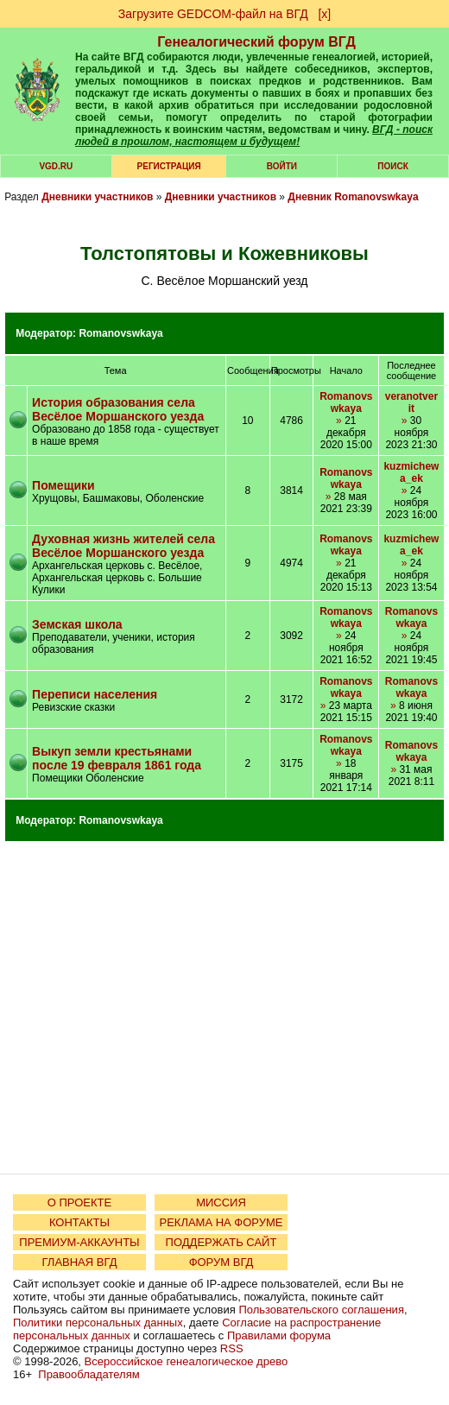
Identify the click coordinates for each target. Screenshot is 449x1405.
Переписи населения (94, 694)
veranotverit (411, 402)
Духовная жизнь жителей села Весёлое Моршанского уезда (123, 546)
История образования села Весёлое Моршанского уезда (118, 409)
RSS (231, 1348)
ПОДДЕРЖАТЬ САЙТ (221, 1242)
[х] (324, 14)
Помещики (63, 485)
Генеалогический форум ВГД (256, 42)
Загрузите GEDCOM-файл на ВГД (213, 14)
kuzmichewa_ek (411, 472)
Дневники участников (97, 197)
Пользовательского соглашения (321, 1309)
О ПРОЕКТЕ (79, 1202)
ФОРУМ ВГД (221, 1262)
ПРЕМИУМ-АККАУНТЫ (79, 1242)
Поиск (392, 166)
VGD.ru (56, 166)
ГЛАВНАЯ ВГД (79, 1262)
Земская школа (77, 624)
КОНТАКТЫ (79, 1222)
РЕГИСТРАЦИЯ (169, 166)
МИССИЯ (221, 1202)
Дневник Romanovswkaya (353, 197)
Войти (282, 166)
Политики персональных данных (98, 1322)
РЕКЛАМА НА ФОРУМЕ (220, 1222)
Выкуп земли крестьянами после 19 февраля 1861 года (116, 758)
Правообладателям (88, 1374)
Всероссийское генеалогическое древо (186, 1361)
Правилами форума (279, 1335)
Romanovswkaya (120, 333)
